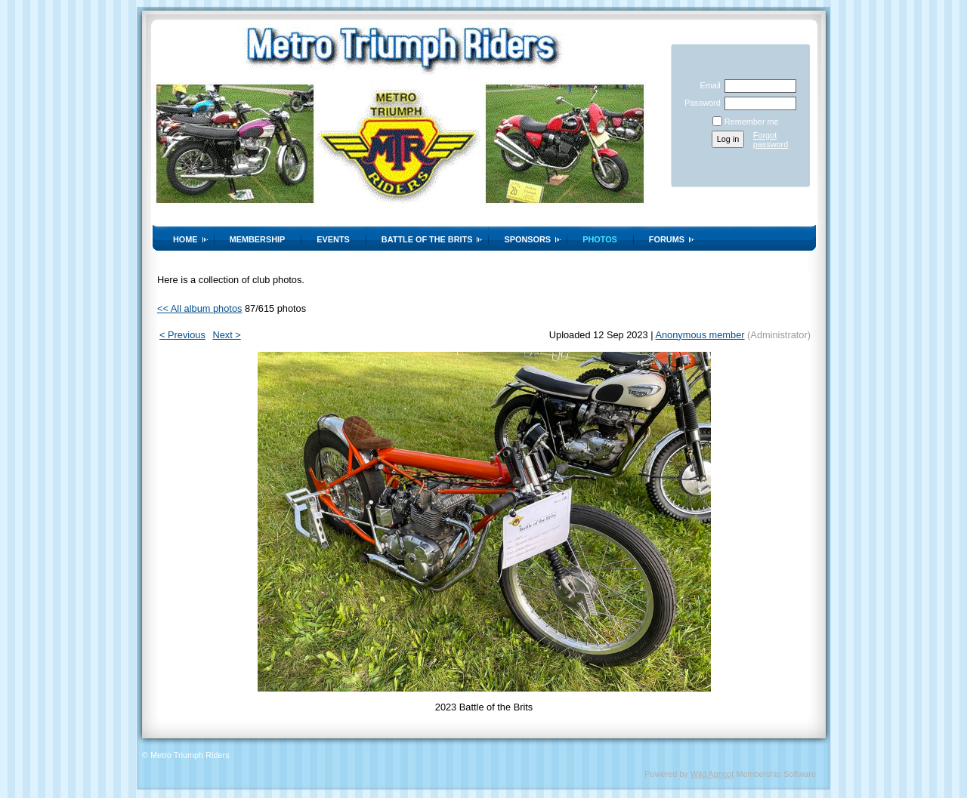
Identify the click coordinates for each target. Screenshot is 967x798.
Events (333, 239)
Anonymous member (699, 334)
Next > (226, 334)
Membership (258, 239)
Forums (666, 239)
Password (700, 102)
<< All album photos (199, 308)
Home (185, 239)
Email (707, 85)
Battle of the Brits (427, 239)
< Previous (182, 334)
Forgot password (771, 140)
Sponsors (527, 239)
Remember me (751, 121)
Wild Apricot (712, 773)
